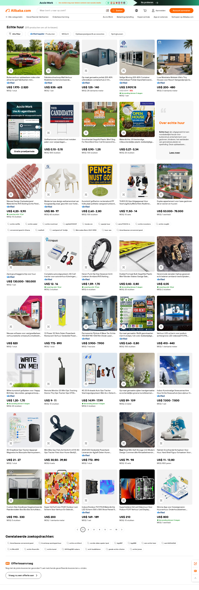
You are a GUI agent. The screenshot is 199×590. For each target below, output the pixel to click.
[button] (107, 10)
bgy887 (118, 543)
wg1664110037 (70, 224)
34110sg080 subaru (71, 549)
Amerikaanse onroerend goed (130, 230)
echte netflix (13, 224)
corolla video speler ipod (98, 543)
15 (116, 530)
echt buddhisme (93, 549)
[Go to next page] (121, 529)
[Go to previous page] (77, 529)
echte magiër (162, 224)
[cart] (145, 11)
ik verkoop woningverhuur (50, 543)
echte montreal (49, 224)
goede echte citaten (115, 549)
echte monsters (143, 224)
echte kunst (50, 549)
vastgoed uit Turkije (59, 230)
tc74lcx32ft (13, 549)
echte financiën (31, 549)
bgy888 (132, 543)
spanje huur (104, 224)
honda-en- (87, 224)
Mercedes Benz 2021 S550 (85, 230)
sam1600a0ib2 (169, 543)
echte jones (136, 549)
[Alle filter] (15, 34)
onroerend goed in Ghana (18, 230)
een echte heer (149, 543)
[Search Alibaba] (72, 10)
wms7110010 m (123, 224)
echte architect (74, 543)
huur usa (106, 230)
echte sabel (31, 224)
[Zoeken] (117, 10)
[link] (195, 563)
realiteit (39, 230)
